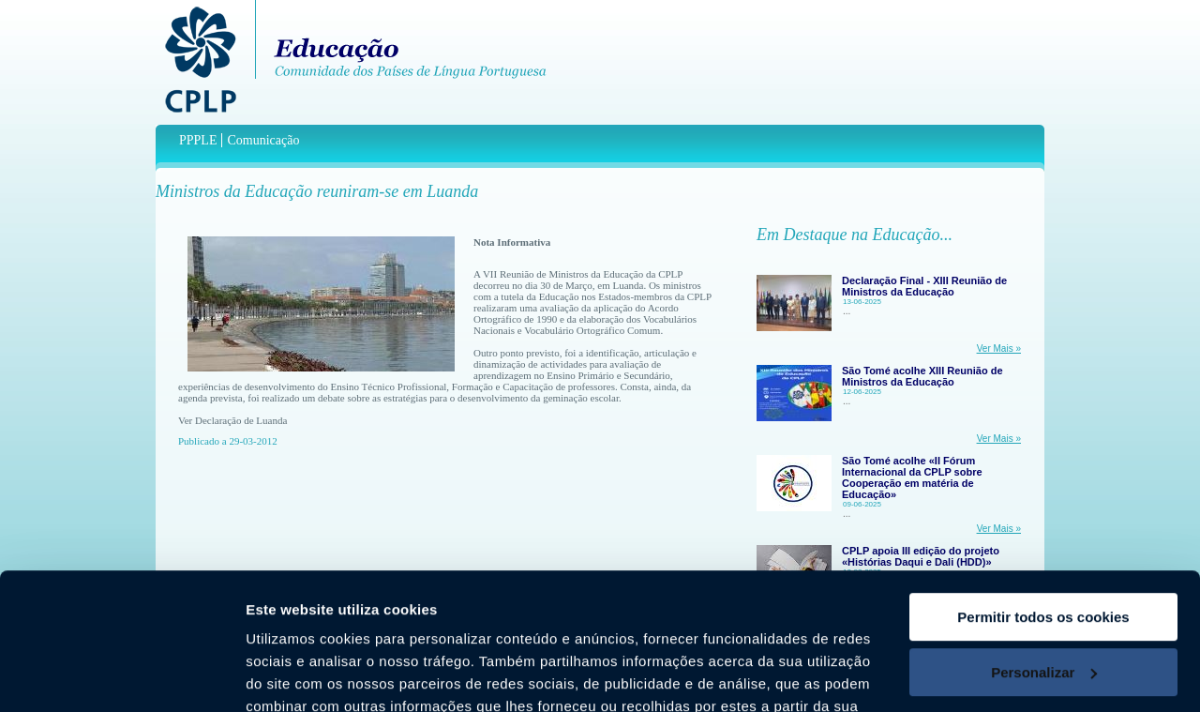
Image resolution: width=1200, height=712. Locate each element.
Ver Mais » (999, 348)
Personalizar (1044, 544)
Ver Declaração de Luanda (232, 420)
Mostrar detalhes (303, 675)
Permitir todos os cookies (1043, 489)
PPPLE (198, 140)
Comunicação (263, 140)
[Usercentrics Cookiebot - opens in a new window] (121, 675)
